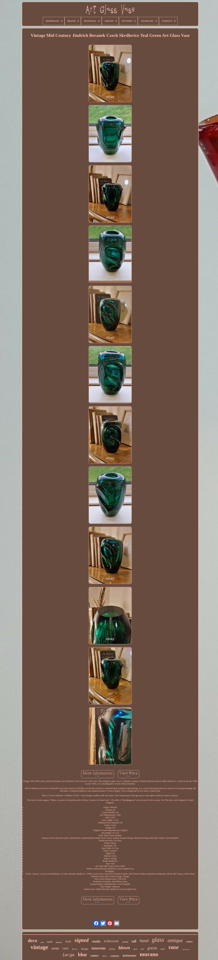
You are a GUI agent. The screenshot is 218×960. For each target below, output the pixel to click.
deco (32, 940)
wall (42, 942)
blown (124, 947)
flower (74, 949)
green (152, 948)
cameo (94, 955)
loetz (68, 941)
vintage (39, 947)
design (84, 948)
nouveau (98, 948)
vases (189, 941)
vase (173, 947)
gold (135, 949)
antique (175, 940)
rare (65, 948)
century (114, 955)
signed (82, 940)
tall (133, 941)
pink (142, 949)
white (55, 948)
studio (96, 941)
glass (158, 939)
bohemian (129, 955)
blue (82, 954)
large (68, 955)
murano (149, 954)
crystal (125, 942)
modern (59, 942)
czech (49, 942)
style (162, 949)
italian (112, 949)
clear (104, 956)
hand (144, 940)
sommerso (186, 949)
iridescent (111, 941)
